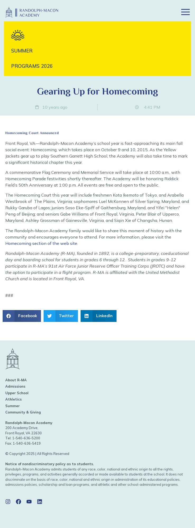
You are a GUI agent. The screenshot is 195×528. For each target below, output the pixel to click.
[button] (166, 12)
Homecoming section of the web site (41, 243)
